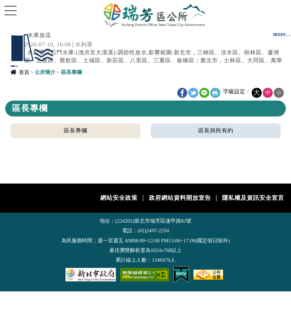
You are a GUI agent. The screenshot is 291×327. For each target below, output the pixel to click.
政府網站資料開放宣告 (180, 198)
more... (282, 34)
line (204, 93)
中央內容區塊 (22, 89)
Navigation (10, 10)
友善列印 (215, 93)
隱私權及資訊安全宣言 (253, 198)
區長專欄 (75, 130)
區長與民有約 (215, 130)
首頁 (24, 72)
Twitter (193, 93)
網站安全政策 (119, 198)
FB (182, 93)
